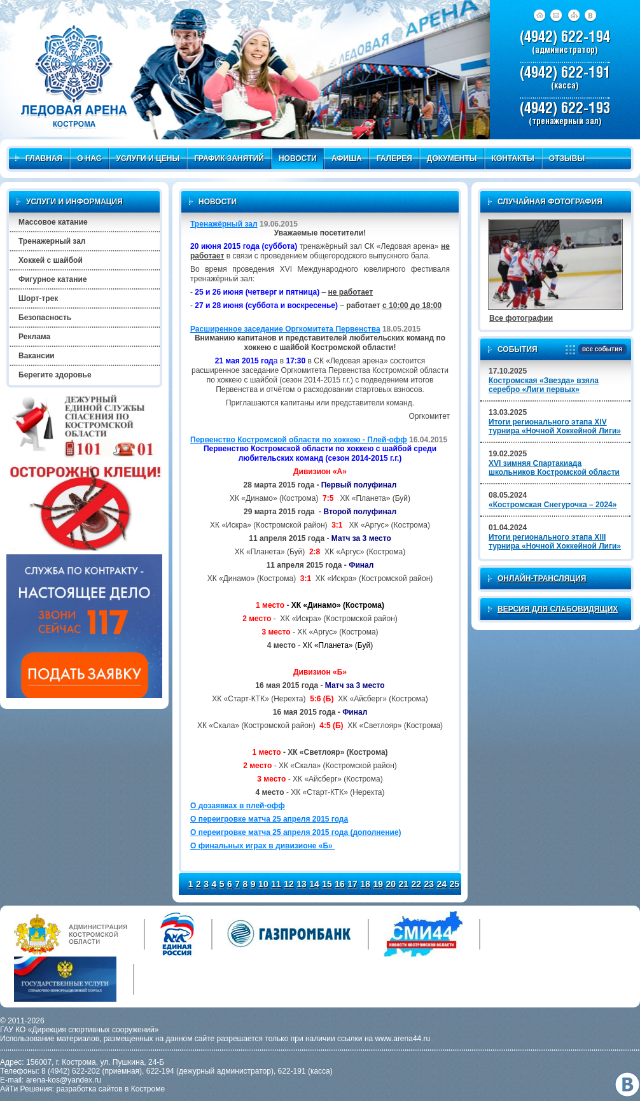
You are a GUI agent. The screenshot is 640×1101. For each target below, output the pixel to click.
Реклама (34, 336)
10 (263, 884)
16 (340, 884)
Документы (452, 158)
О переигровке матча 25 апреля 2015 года (269, 819)
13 (301, 884)
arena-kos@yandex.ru (63, 1080)
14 (314, 884)
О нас (89, 158)
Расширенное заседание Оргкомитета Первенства (285, 329)
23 (429, 884)
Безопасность (44, 317)
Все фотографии (521, 318)
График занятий (229, 158)
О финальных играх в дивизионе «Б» (262, 845)
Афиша (346, 158)
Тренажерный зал (51, 241)
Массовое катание (53, 222)
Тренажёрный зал (224, 224)
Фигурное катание (52, 279)
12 (289, 884)
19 (378, 884)
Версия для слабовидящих (557, 609)
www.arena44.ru (403, 1038)
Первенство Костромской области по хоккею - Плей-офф (298, 439)
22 (416, 884)
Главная (38, 158)
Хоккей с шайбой (50, 260)
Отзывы (567, 158)
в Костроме (145, 1088)
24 (442, 884)
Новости (298, 158)
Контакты (513, 158)
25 (455, 884)
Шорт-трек (38, 298)
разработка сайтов (90, 1088)
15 (327, 884)
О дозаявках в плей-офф (237, 805)
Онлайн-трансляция (541, 578)
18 (365, 884)
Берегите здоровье (55, 374)
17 (352, 884)
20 (391, 884)
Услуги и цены (148, 158)
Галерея (394, 158)
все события (600, 349)
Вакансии (36, 355)
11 (276, 884)
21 (403, 884)
